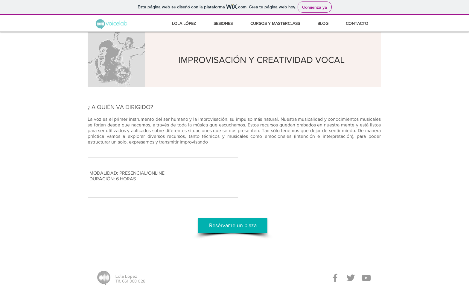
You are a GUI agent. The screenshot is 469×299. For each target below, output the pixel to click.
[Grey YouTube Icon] (366, 277)
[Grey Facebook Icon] (335, 277)
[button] (279, 23)
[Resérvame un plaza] (232, 225)
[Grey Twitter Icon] (350, 277)
